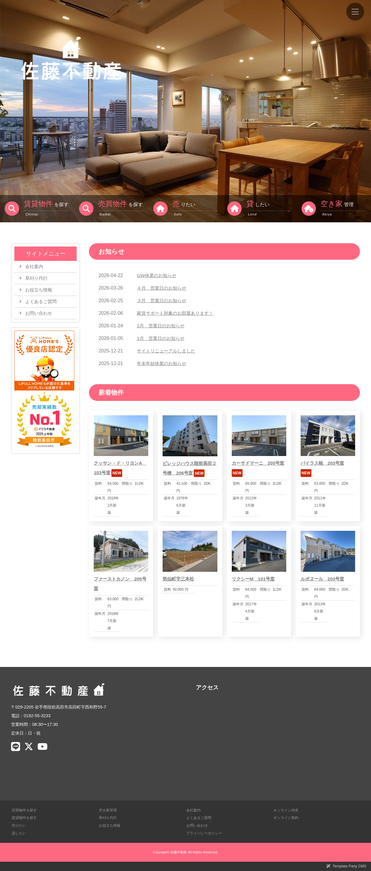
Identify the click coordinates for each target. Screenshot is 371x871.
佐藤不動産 (178, 852)
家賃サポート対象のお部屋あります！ (177, 313)
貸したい (19, 833)
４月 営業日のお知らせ (163, 288)
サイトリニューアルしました (168, 350)
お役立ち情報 (39, 291)
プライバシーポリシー (205, 833)
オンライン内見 (287, 810)
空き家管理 (108, 810)
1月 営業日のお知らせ (162, 338)
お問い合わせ (39, 315)
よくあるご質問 (42, 302)
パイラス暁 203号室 (324, 463)
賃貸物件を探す (25, 817)
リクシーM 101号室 (254, 578)
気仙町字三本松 (179, 578)
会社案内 (35, 266)
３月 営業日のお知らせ (163, 300)
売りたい (19, 825)
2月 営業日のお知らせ (162, 325)
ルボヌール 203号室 (324, 578)
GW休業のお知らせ (158, 275)
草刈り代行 (37, 279)
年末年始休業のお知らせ (163, 363)
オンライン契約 (287, 817)
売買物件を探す (25, 810)
